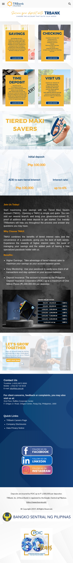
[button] (3, 4)
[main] (36, 157)
